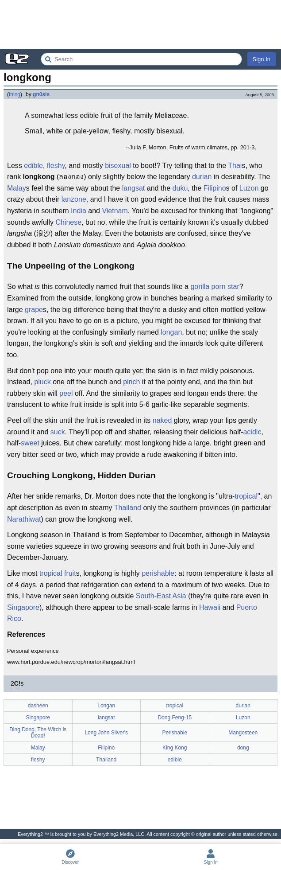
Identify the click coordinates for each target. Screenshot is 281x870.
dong (243, 748)
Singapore (23, 607)
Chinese (68, 222)
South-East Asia (161, 596)
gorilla (199, 286)
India (78, 211)
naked (162, 420)
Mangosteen (243, 733)
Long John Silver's (106, 733)
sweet (30, 443)
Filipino (215, 188)
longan (171, 332)
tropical (246, 496)
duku (180, 188)
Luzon (249, 188)
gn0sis (41, 94)
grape (34, 309)
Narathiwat (24, 519)
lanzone (74, 199)
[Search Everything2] (141, 59)
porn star (225, 286)
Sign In (261, 59)
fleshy (56, 165)
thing (14, 94)
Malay (16, 188)
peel (66, 393)
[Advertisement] (140, 24)
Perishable (174, 733)
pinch (131, 382)
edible (33, 165)
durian (202, 176)
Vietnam (114, 211)
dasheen (38, 705)
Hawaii (209, 607)
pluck (42, 382)
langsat (133, 188)
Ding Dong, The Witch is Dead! (37, 732)
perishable (158, 573)
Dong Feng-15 (175, 717)
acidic (252, 432)
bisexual (118, 165)
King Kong (174, 748)
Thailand (127, 507)
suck (57, 432)
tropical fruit (57, 573)
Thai (235, 165)
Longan (106, 705)
